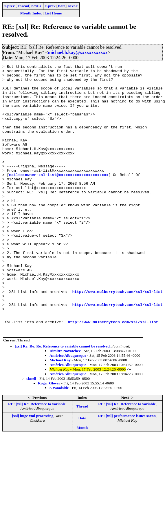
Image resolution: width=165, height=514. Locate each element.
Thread (23, 6)
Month (82, 481)
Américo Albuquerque (68, 409)
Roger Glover (49, 437)
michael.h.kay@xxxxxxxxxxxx (78, 52)
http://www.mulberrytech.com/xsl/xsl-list (117, 337)
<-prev (9, 6)
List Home (53, 13)
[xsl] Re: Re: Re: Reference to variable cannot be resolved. (63, 400)
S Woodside (59, 441)
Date (61, 6)
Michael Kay (60, 414)
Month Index (31, 13)
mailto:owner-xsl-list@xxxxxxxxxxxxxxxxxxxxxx (58, 197)
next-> (36, 6)
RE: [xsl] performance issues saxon (127, 469)
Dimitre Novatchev (65, 404)
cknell (31, 432)
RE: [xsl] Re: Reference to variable (37, 457)
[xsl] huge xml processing (32, 469)
